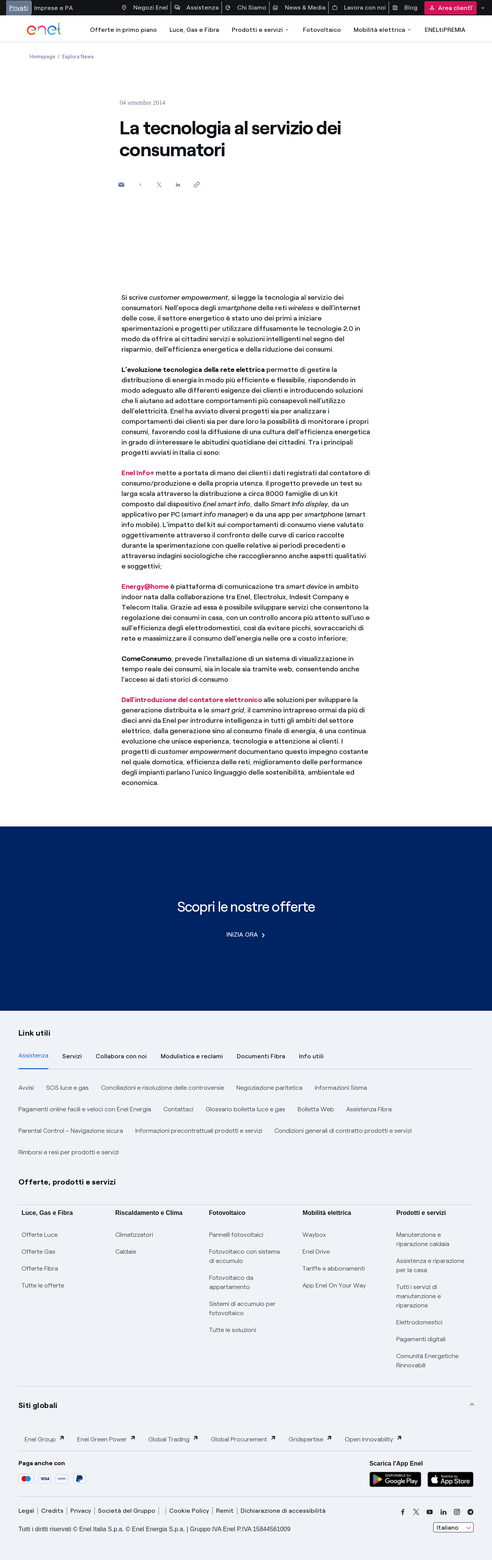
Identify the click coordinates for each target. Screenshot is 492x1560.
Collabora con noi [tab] (121, 1056)
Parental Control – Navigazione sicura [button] (70, 1130)
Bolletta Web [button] (316, 1109)
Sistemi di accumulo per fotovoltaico (242, 1308)
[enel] (44, 29)
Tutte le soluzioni (232, 1330)
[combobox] (453, 1527)
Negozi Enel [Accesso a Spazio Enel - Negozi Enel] (144, 8)
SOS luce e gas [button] (67, 1087)
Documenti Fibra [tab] (261, 1056)
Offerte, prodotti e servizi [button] (67, 1182)
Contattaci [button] (178, 1109)
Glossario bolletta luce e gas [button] (245, 1109)
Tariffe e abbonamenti (334, 1268)
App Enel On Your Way (334, 1285)
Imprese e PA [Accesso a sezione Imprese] (53, 8)
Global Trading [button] (173, 1439)
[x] (416, 1512)
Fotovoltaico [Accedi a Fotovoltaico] (322, 29)
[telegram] (470, 1512)
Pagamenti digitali (420, 1339)
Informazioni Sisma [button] (341, 1087)
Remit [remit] (225, 1510)
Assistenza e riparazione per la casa (430, 1265)
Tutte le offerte (43, 1285)
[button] (121, 184)
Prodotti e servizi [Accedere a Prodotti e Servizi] (261, 29)
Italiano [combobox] (448, 1527)
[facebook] (403, 1512)
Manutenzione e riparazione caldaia (422, 1239)
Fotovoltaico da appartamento (231, 1282)
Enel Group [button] (45, 1439)
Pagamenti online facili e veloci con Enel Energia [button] (84, 1109)
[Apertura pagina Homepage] (42, 56)
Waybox (314, 1234)
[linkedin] (443, 1512)
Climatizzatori (134, 1234)
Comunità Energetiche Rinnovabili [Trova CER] (427, 1360)
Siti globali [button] (38, 1405)
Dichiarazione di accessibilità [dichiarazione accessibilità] (283, 1510)
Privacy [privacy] (80, 1510)
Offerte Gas (38, 1251)
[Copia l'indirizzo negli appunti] (196, 184)
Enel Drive (316, 1251)
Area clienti (450, 8)
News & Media (299, 8)
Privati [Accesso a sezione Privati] (18, 8)
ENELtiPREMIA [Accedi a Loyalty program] (445, 29)
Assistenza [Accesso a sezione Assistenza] (196, 8)
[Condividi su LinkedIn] (177, 184)
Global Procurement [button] (243, 1439)
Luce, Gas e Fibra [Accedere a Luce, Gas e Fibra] (194, 29)
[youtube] (430, 1512)
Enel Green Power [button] (106, 1439)
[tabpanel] (246, 1120)
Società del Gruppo (126, 1510)
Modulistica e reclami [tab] (192, 1056)
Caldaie (125, 1251)
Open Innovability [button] (373, 1439)
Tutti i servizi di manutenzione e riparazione (418, 1296)
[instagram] (457, 1512)
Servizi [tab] (72, 1056)
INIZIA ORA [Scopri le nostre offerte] (245, 934)
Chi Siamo (245, 8)
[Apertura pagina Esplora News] (78, 56)
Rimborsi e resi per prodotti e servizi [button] (68, 1152)
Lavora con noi (359, 8)
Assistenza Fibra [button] (369, 1109)
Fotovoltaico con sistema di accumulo (244, 1256)
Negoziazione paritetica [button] (269, 1087)
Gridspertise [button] (310, 1439)
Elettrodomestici (419, 1322)
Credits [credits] (52, 1510)
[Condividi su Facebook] (140, 184)
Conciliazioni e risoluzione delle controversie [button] (162, 1087)
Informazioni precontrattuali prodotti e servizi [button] (198, 1130)
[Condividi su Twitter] (159, 184)
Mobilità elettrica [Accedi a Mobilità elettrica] (383, 29)
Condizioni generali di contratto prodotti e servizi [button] (343, 1130)
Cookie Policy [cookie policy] (189, 1510)
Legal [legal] (26, 1510)
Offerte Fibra (40, 1268)
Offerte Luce (40, 1234)
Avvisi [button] (26, 1087)
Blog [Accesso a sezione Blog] (404, 8)
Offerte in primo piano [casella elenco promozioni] (123, 29)
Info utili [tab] (311, 1056)
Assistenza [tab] (33, 1055)
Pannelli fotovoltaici (236, 1234)
